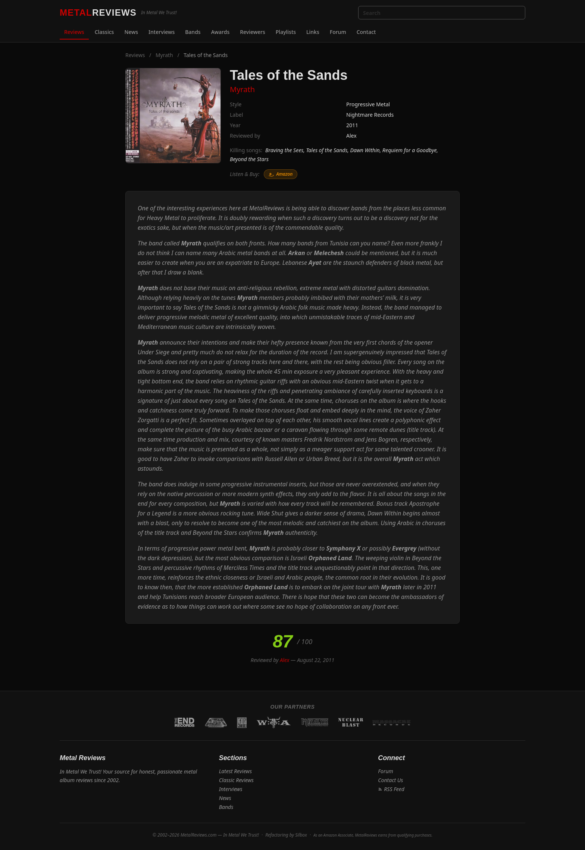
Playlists (286, 31)
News (131, 31)
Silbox (301, 835)
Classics (104, 31)
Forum (338, 31)
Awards (220, 31)
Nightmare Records (370, 114)
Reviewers (252, 31)
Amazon (280, 174)
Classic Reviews (236, 780)
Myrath (164, 55)
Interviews (161, 31)
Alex (351, 135)
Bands (192, 31)
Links (312, 31)
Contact (366, 31)
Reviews (74, 31)
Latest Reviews (235, 771)
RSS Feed (391, 789)
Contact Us (390, 780)
